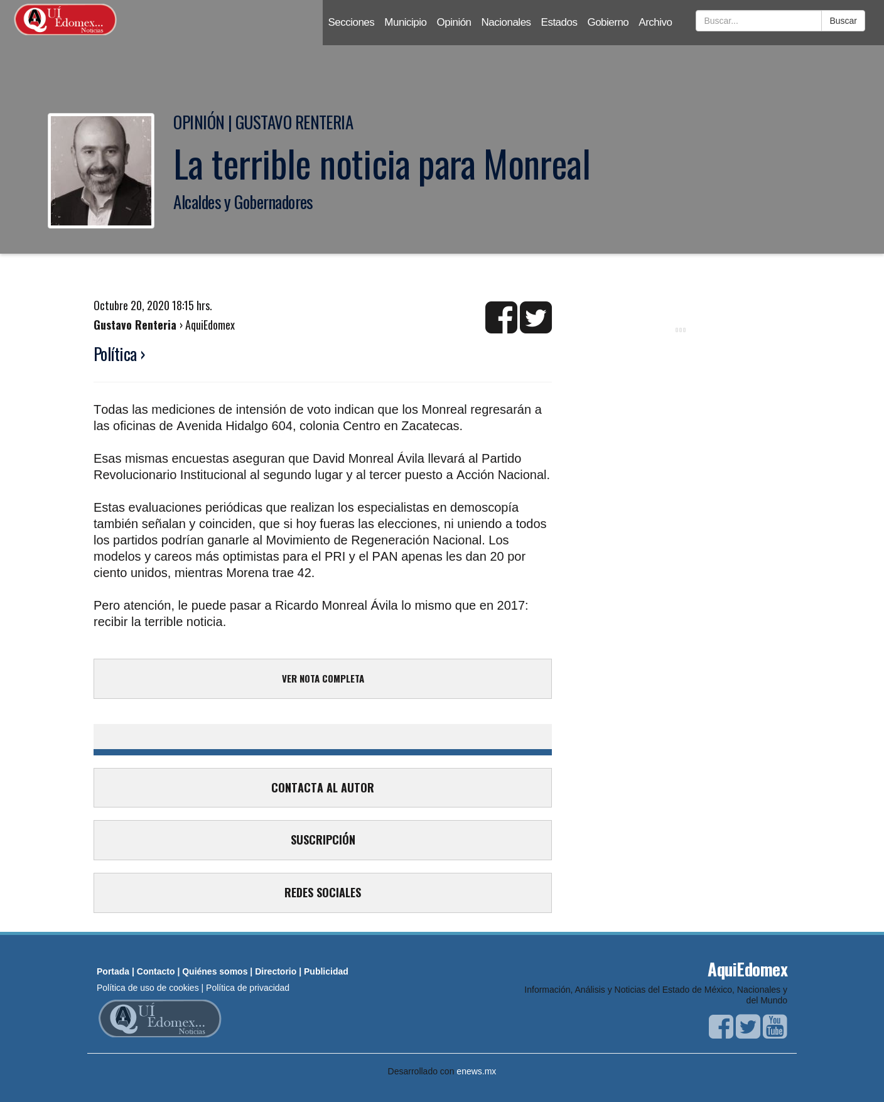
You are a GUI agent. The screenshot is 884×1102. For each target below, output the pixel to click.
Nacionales (506, 22)
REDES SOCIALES (322, 892)
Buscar (843, 21)
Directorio (275, 971)
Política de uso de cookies (148, 988)
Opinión (454, 22)
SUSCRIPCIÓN (323, 839)
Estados (559, 22)
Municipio (405, 22)
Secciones (351, 22)
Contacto (156, 971)
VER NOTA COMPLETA (323, 678)
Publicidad (326, 971)
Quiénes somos (214, 971)
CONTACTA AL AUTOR (322, 787)
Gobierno (607, 22)
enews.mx (476, 1071)
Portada (113, 971)
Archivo (655, 22)
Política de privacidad (247, 988)
